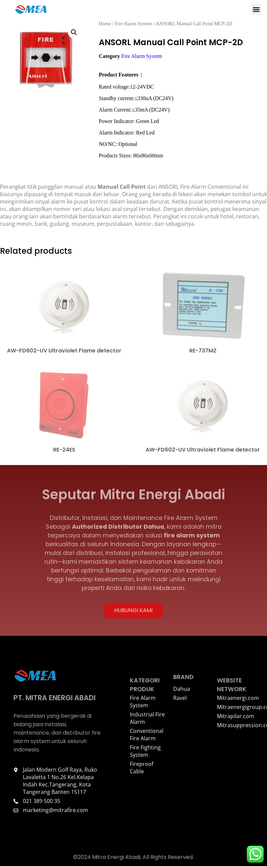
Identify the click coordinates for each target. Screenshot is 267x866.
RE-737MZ (203, 352)
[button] (256, 9)
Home (105, 25)
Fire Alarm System (133, 25)
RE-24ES (64, 451)
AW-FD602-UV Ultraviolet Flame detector (64, 352)
